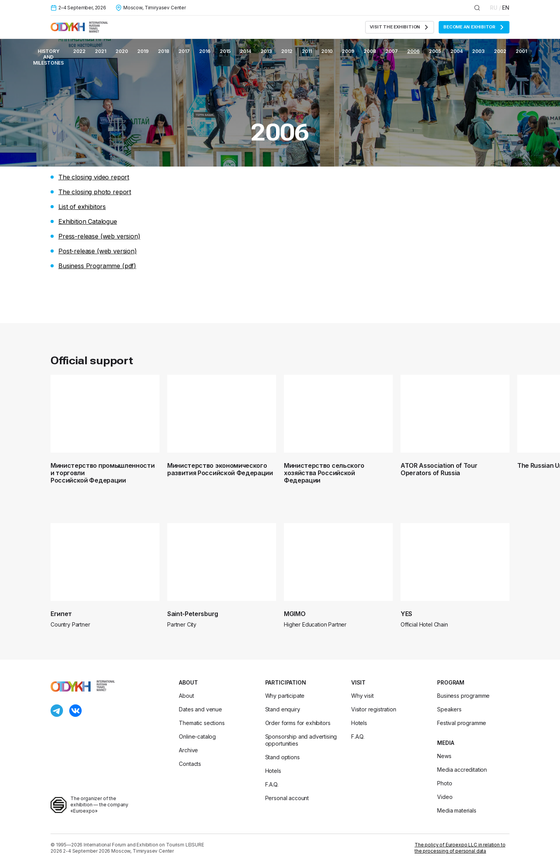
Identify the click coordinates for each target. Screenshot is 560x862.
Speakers (449, 709)
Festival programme (461, 723)
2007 (391, 51)
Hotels (273, 770)
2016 (204, 51)
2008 (370, 51)
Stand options (282, 757)
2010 (326, 51)
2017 (184, 51)
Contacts (190, 763)
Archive (188, 750)
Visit (358, 682)
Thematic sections (201, 723)
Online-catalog (197, 736)
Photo (444, 783)
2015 (225, 51)
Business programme (463, 695)
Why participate (285, 695)
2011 (307, 51)
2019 (143, 51)
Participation (285, 682)
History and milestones (48, 57)
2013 (266, 51)
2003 (478, 51)
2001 (521, 51)
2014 (245, 51)
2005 (435, 51)
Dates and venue (200, 709)
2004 (456, 51)
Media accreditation (462, 769)
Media (445, 742)
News (444, 756)
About (188, 682)
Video (444, 797)
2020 (122, 51)
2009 (348, 51)
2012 (286, 51)
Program (450, 682)
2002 (500, 51)
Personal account (287, 798)
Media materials (456, 810)
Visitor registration (373, 709)
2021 (100, 51)
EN (505, 7)
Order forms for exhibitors (298, 723)
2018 (163, 51)
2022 (79, 51)
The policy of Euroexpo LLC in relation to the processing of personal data (460, 848)
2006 (413, 51)
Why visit (362, 695)
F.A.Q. (271, 784)
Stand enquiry (282, 709)
